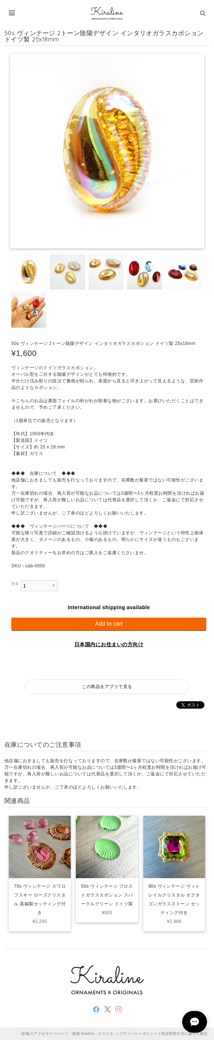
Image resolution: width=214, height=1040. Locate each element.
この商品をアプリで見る (107, 686)
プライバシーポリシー (138, 1034)
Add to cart (108, 624)
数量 (15, 584)
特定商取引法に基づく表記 (184, 1034)
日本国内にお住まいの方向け (108, 644)
